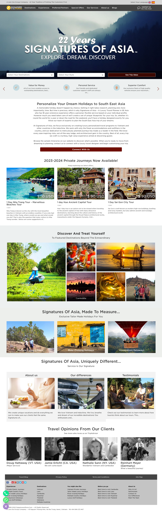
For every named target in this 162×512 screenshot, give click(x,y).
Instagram (18, 482)
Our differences (81, 375)
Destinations (30, 8)
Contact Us (132, 493)
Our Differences (134, 496)
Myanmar (125, 268)
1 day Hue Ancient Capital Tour (74, 202)
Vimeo (25, 482)
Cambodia (81, 298)
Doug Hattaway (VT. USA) (24, 462)
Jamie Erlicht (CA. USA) (61, 462)
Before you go (103, 486)
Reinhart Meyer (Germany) (131, 464)
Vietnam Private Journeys (76, 489)
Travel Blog (23, 477)
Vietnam (40, 489)
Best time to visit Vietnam (107, 493)
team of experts (64, 121)
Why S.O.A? (132, 489)
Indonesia (140, 298)
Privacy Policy (61, 477)
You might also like (74, 486)
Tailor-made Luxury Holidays (17, 493)
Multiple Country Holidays (76, 496)
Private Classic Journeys (15, 489)
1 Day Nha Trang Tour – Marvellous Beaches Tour (26, 203)
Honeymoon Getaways (15, 498)
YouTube (13, 482)
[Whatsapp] (6, 500)
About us (105, 8)
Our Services (92, 8)
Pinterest (23, 482)
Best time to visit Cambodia (108, 489)
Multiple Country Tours (15, 491)
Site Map (139, 477)
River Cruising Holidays (15, 496)
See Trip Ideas (131, 75)
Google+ (15, 482)
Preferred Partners (60, 8)
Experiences (43, 8)
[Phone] (6, 493)
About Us (131, 486)
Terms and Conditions (100, 477)
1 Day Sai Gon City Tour (121, 202)
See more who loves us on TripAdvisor (81, 433)
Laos (81, 268)
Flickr (10, 482)
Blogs (114, 8)
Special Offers (77, 8)
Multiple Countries (43, 502)
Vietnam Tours (36, 298)
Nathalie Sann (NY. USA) (99, 462)
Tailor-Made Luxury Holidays (77, 491)
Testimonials (130, 375)
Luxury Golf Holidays (14, 500)
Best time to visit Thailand (107, 498)
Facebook (8, 482)
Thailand (111, 298)
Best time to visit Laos (106, 491)
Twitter (20, 482)
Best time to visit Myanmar (107, 496)
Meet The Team (133, 498)
